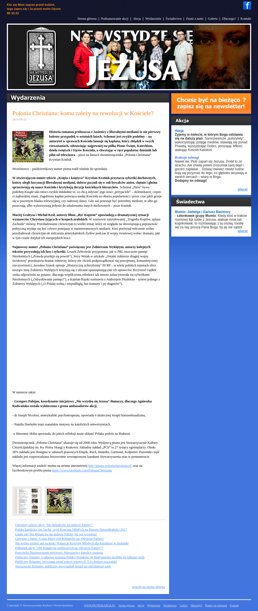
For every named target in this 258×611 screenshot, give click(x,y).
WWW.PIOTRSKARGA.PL (99, 605)
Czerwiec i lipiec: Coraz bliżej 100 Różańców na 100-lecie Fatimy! (59, 539)
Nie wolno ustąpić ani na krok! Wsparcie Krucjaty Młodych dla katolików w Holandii (71, 543)
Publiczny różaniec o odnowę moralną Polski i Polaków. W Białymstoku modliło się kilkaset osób (79, 557)
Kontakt (245, 19)
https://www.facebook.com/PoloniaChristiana (82, 470)
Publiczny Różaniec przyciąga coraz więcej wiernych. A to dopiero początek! (66, 562)
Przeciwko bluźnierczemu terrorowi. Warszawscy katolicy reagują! (59, 553)
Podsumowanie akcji (114, 19)
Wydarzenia (153, 19)
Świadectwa (173, 19)
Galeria (212, 19)
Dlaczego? (229, 19)
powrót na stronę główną (148, 587)
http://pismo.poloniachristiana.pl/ (110, 466)
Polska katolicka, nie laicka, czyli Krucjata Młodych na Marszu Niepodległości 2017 (71, 530)
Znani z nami (194, 19)
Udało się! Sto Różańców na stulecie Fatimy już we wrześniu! (56, 534)
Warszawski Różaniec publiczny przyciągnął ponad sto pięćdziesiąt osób (63, 566)
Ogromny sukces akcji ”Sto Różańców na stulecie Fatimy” (53, 525)
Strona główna (87, 19)
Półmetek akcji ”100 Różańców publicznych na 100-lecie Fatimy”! (59, 548)
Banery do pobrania (216, 605)
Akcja (137, 19)
